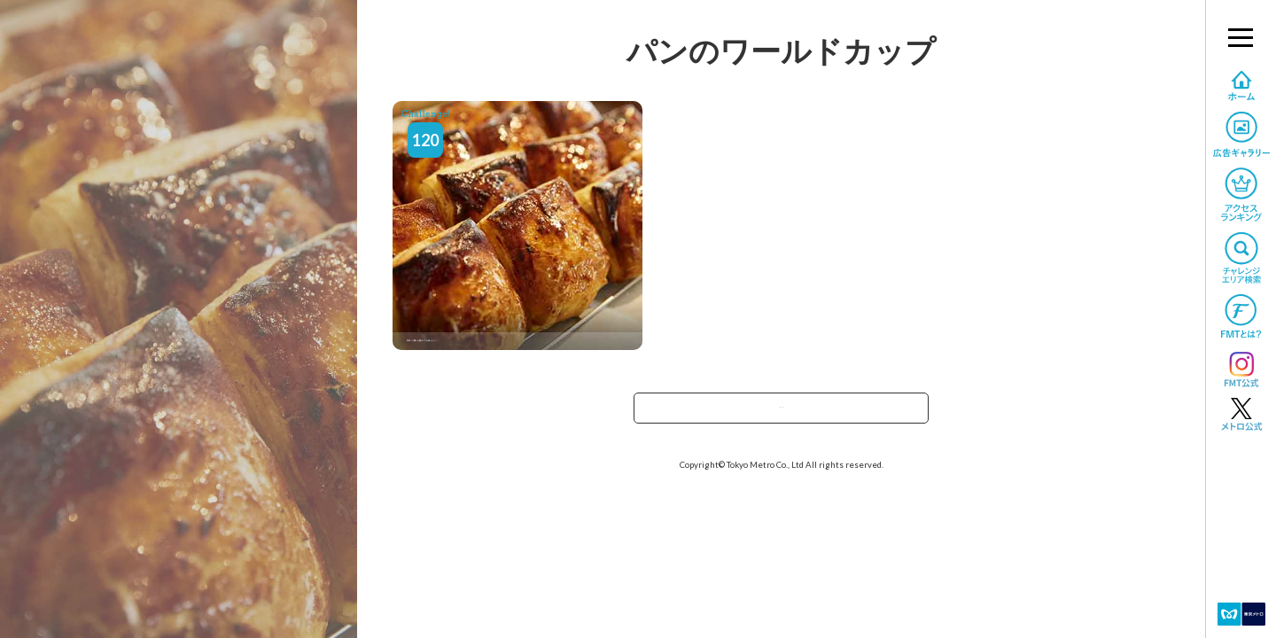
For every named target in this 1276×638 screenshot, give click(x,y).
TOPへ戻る (781, 413)
